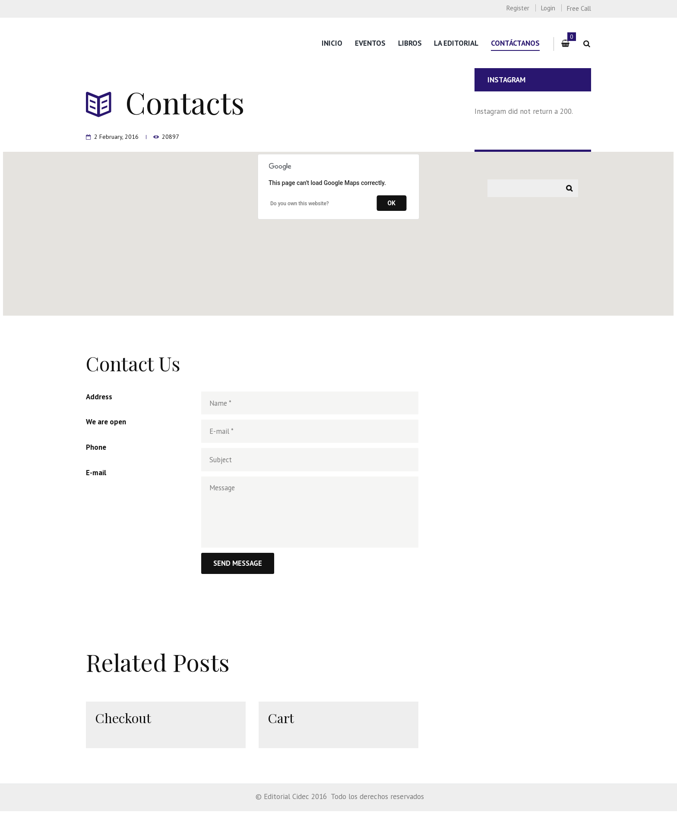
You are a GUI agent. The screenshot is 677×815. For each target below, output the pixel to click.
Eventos (370, 43)
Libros (410, 43)
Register (517, 8)
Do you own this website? (299, 204)
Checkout (123, 721)
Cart (281, 721)
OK (391, 203)
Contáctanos (515, 43)
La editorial (456, 43)
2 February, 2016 (116, 136)
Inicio (332, 43)
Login (548, 8)
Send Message (239, 567)
